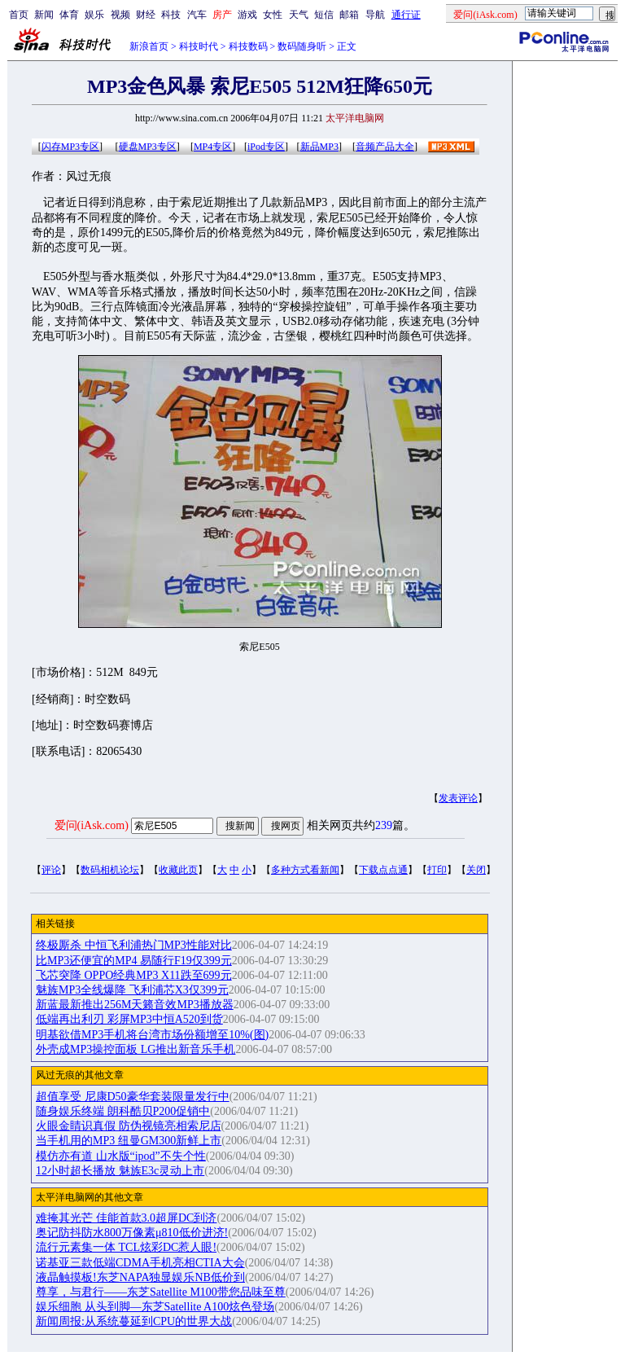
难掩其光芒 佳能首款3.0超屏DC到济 (126, 1218)
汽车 (197, 14)
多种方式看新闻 (305, 869)
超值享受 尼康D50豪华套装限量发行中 (132, 1097)
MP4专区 (213, 146)
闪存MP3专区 (70, 146)
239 (383, 825)
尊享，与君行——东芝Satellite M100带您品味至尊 (161, 1292)
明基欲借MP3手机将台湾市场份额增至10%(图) (152, 1035)
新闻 (44, 14)
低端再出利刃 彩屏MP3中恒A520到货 (129, 1019)
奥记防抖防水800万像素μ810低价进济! (132, 1233)
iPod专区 (266, 146)
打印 (437, 869)
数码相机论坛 (110, 869)
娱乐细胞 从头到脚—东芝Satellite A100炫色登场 (155, 1307)
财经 (145, 14)
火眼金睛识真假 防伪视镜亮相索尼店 (128, 1126)
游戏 (247, 14)
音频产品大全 (385, 146)
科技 (171, 14)
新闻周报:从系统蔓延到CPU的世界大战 (134, 1321)
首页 (18, 14)
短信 (324, 14)
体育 (69, 14)
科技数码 (248, 46)
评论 (51, 869)
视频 (120, 14)
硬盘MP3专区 (148, 146)
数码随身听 (302, 46)
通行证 (406, 14)
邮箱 (349, 14)
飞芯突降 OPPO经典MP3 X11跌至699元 (134, 975)
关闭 (476, 869)
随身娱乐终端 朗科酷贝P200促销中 (123, 1111)
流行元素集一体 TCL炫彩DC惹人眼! (126, 1247)
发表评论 (458, 798)
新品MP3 (319, 146)
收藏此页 (178, 869)
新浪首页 (148, 46)
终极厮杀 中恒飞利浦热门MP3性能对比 (134, 945)
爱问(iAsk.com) (92, 825)
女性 (272, 14)
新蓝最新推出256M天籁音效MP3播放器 (135, 1004)
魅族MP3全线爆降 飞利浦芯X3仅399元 (132, 990)
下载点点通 (383, 869)
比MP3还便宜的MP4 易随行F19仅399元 (134, 960)
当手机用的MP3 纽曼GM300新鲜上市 (128, 1140)
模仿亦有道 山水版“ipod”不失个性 (121, 1156)
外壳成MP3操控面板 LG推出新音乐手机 (135, 1049)
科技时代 (198, 46)
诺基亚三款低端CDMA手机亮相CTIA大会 (140, 1263)
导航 (375, 14)
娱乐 (94, 14)
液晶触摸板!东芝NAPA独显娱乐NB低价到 (140, 1277)
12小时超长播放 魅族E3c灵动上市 (120, 1171)
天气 (298, 14)
